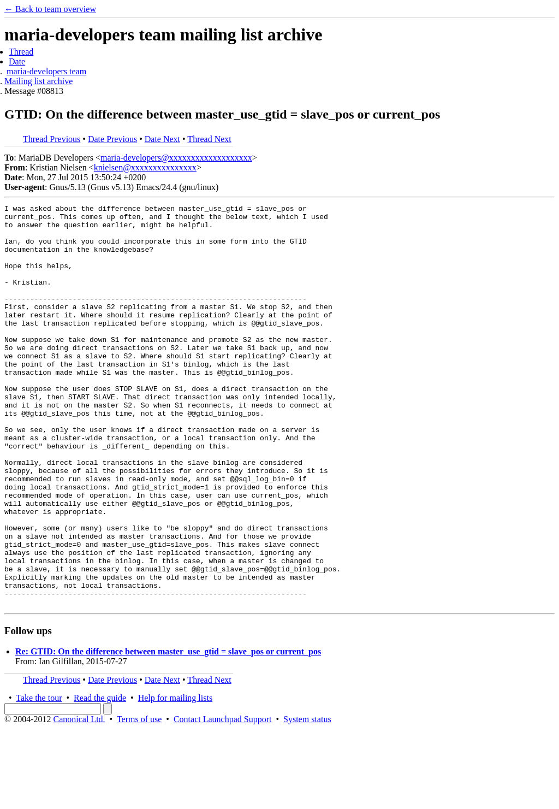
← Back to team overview (50, 9)
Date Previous (112, 139)
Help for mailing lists (175, 778)
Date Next (162, 139)
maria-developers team (46, 71)
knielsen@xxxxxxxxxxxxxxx (145, 167)
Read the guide (100, 778)
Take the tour (39, 778)
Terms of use (139, 799)
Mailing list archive (38, 81)
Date (17, 61)
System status (307, 799)
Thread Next (209, 139)
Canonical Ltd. (79, 799)
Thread (21, 51)
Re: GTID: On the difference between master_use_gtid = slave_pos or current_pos (168, 731)
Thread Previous (51, 139)
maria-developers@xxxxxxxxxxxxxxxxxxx (176, 157)
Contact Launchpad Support (223, 799)
